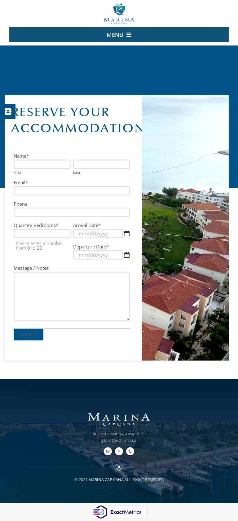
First (17, 172)
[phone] (130, 451)
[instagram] (108, 451)
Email (21, 182)
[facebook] (119, 451)
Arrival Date (87, 225)
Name (21, 156)
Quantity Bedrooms (36, 225)
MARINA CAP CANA (106, 479)
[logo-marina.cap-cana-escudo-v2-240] (119, 5)
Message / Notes (31, 268)
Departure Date (90, 246)
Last (76, 172)
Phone (20, 204)
